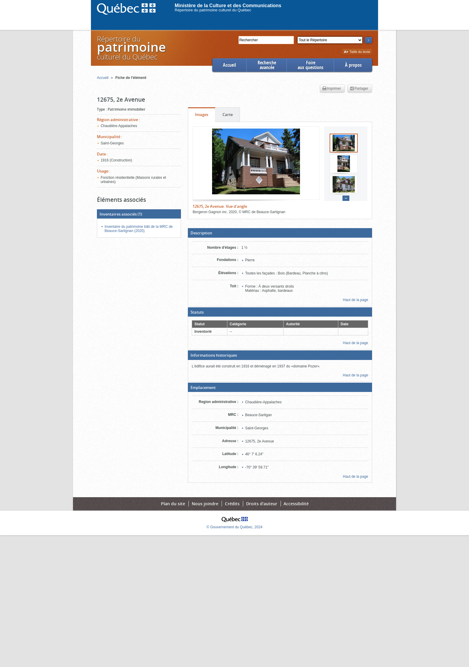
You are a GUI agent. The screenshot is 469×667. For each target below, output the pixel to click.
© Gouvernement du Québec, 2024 (235, 527)
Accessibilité (296, 503)
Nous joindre (205, 503)
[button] (280, 233)
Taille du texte (357, 52)
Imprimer (331, 88)
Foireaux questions (310, 65)
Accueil (229, 65)
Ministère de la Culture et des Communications (228, 5)
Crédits (232, 503)
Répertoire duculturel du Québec (131, 48)
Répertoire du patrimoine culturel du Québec (213, 10)
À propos (353, 65)
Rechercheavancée (267, 65)
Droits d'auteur (261, 503)
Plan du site (173, 503)
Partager (359, 88)
